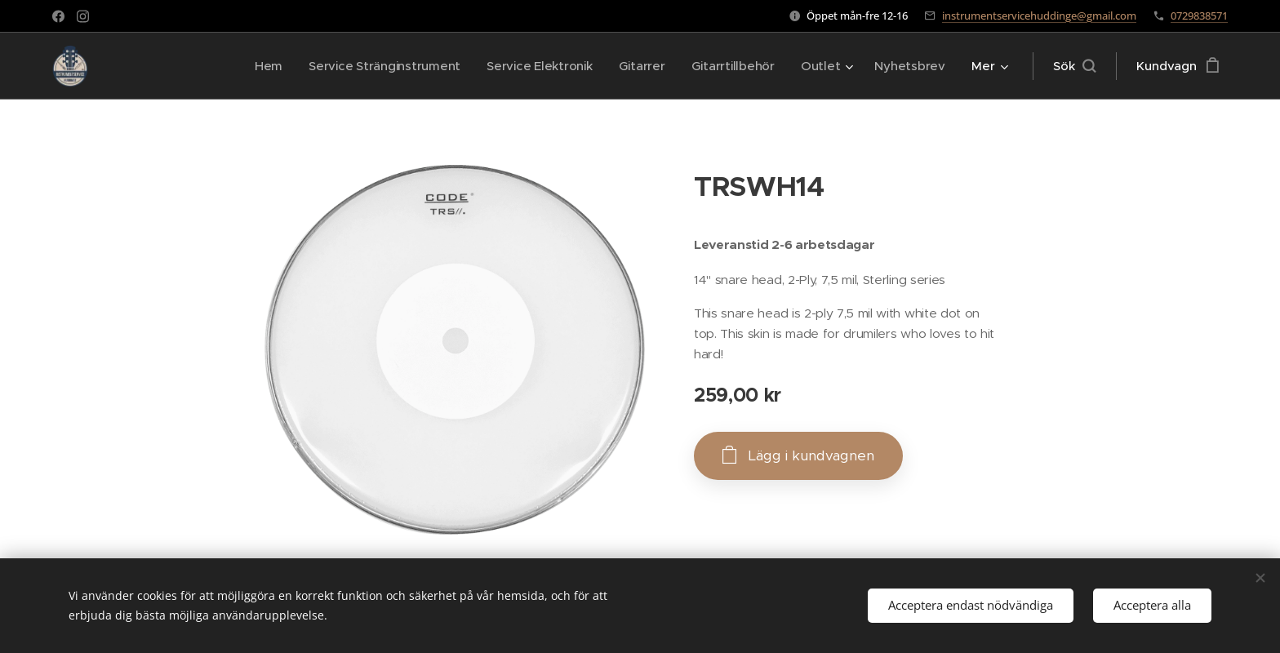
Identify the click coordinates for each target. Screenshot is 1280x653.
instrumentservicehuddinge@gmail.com (1039, 15)
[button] (1074, 66)
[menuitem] (256, 66)
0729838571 (1199, 15)
